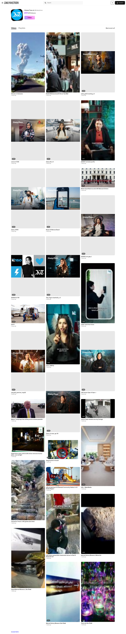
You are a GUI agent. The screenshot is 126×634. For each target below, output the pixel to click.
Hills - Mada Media (86, 487)
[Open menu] (2, 3)
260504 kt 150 (15, 297)
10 (18, 632)
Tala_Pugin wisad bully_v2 (53, 297)
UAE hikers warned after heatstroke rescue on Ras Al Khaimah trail (61, 556)
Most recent (110, 28)
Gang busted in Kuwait (52, 460)
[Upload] (112, 3)
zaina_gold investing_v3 (88, 94)
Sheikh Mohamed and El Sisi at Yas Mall (57, 94)
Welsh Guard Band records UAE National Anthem (94, 188)
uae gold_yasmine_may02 (18, 392)
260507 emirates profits (88, 162)
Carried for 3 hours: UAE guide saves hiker (23, 521)
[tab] (13, 28)
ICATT (13, 324)
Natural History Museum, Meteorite (91, 555)
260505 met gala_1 (86, 256)
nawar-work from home (87, 324)
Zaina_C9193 (14, 229)
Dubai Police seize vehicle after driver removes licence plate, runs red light (26, 454)
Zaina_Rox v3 (50, 162)
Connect (119, 3)
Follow (30, 17)
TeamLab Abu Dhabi (86, 623)
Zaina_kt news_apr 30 (52, 433)
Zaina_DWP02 (50, 365)
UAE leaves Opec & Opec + (88, 392)
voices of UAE (15, 162)
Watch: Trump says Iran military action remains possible (27, 419)
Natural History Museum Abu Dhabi (56, 623)
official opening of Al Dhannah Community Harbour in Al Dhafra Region (61, 488)
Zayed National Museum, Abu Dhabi (21, 589)
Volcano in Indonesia (17, 94)
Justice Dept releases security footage (92, 419)
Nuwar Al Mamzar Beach (53, 229)
